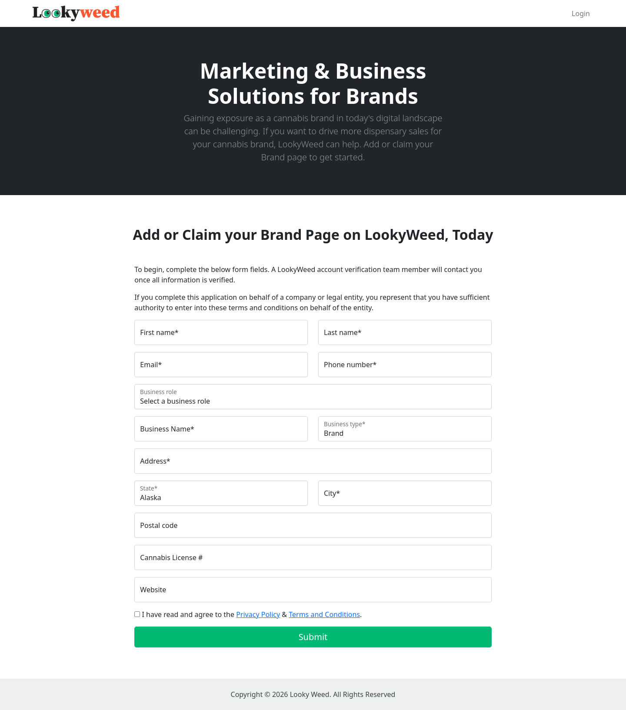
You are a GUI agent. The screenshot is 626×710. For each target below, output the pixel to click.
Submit (313, 637)
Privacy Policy (258, 614)
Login (581, 13)
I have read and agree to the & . (252, 614)
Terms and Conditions (324, 614)
